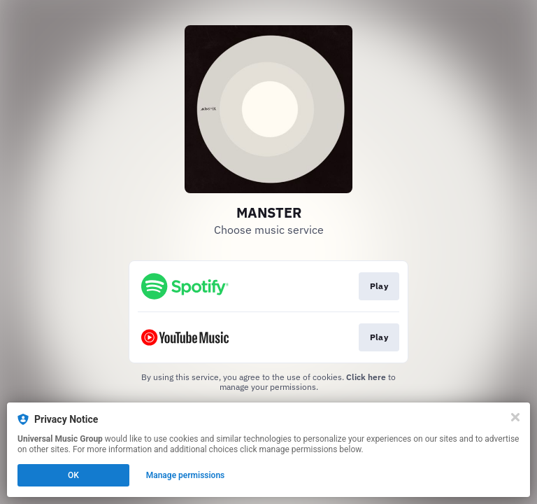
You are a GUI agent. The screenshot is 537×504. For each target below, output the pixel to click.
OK (73, 475)
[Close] (515, 417)
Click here (366, 377)
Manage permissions (185, 475)
